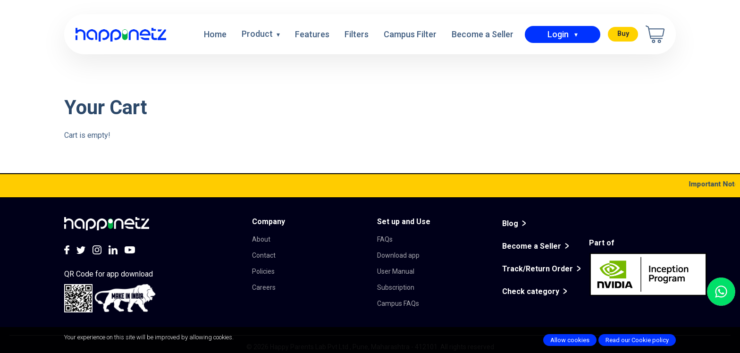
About (261, 239)
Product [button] (258, 34)
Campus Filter (410, 34)
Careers (264, 287)
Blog (510, 223)
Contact (264, 255)
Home (215, 34)
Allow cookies (569, 340)
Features (312, 34)
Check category (530, 291)
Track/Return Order (537, 268)
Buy (623, 34)
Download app (398, 255)
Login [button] (558, 34)
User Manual (395, 271)
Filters (357, 34)
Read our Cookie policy (637, 340)
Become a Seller (482, 34)
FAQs (385, 239)
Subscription (395, 287)
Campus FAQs (398, 303)
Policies (263, 271)
